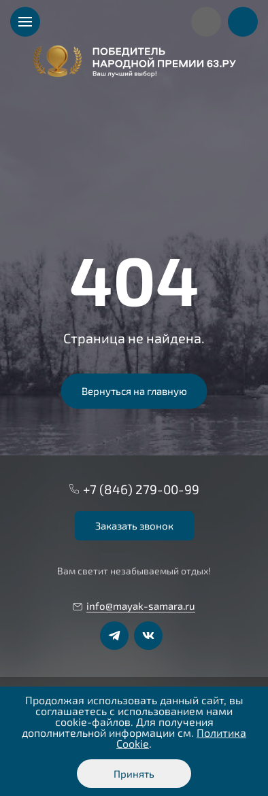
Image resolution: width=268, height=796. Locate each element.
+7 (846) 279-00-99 (141, 489)
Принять (134, 773)
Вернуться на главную (134, 391)
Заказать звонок (134, 525)
